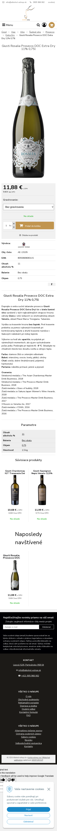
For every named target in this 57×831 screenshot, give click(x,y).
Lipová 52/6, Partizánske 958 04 (28, 664)
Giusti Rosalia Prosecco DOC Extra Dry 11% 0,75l (15, 557)
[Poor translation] (11, 780)
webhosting (18, 760)
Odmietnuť (29, 821)
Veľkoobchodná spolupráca (28, 743)
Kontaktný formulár (28, 712)
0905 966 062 (39, 2)
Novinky (28, 740)
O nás (28, 696)
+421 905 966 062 (30, 675)
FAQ (28, 715)
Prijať (28, 809)
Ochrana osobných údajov (28, 733)
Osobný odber (28, 709)
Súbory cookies (28, 737)
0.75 (24, 445)
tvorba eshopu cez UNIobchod (39, 757)
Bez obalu (27, 440)
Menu (7, 25)
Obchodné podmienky (28, 699)
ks (10, 225)
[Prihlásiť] (44, 25)
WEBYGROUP (37, 760)
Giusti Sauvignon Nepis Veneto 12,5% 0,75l (41, 473)
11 (23, 434)
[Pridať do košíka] (28, 225)
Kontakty (28, 746)
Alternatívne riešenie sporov (28, 730)
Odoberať (46, 627)
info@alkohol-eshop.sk (16, 2)
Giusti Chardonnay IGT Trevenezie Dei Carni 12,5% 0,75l (15, 473)
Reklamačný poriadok (28, 702)
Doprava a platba (28, 705)
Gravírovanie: (10, 199)
